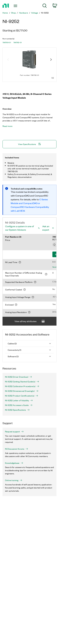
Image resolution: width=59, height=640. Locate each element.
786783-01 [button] (7, 42)
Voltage (34, 12)
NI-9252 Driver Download (18, 376)
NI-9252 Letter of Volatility (19, 400)
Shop (13, 12)
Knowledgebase (14, 463)
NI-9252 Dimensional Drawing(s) (21, 391)
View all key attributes (29, 321)
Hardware (23, 12)
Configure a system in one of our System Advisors (19, 228)
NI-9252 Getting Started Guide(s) (22, 381)
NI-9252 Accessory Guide (18, 405)
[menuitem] (44, 6)
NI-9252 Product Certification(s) (21, 395)
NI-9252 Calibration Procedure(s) (22, 386)
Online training (13, 480)
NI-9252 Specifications (17, 409)
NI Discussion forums (16, 448)
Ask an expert (45, 228)
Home (5, 12)
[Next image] (51, 60)
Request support (14, 431)
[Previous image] (8, 60)
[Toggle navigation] (16, 5)
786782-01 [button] (17, 42)
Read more (7, 126)
